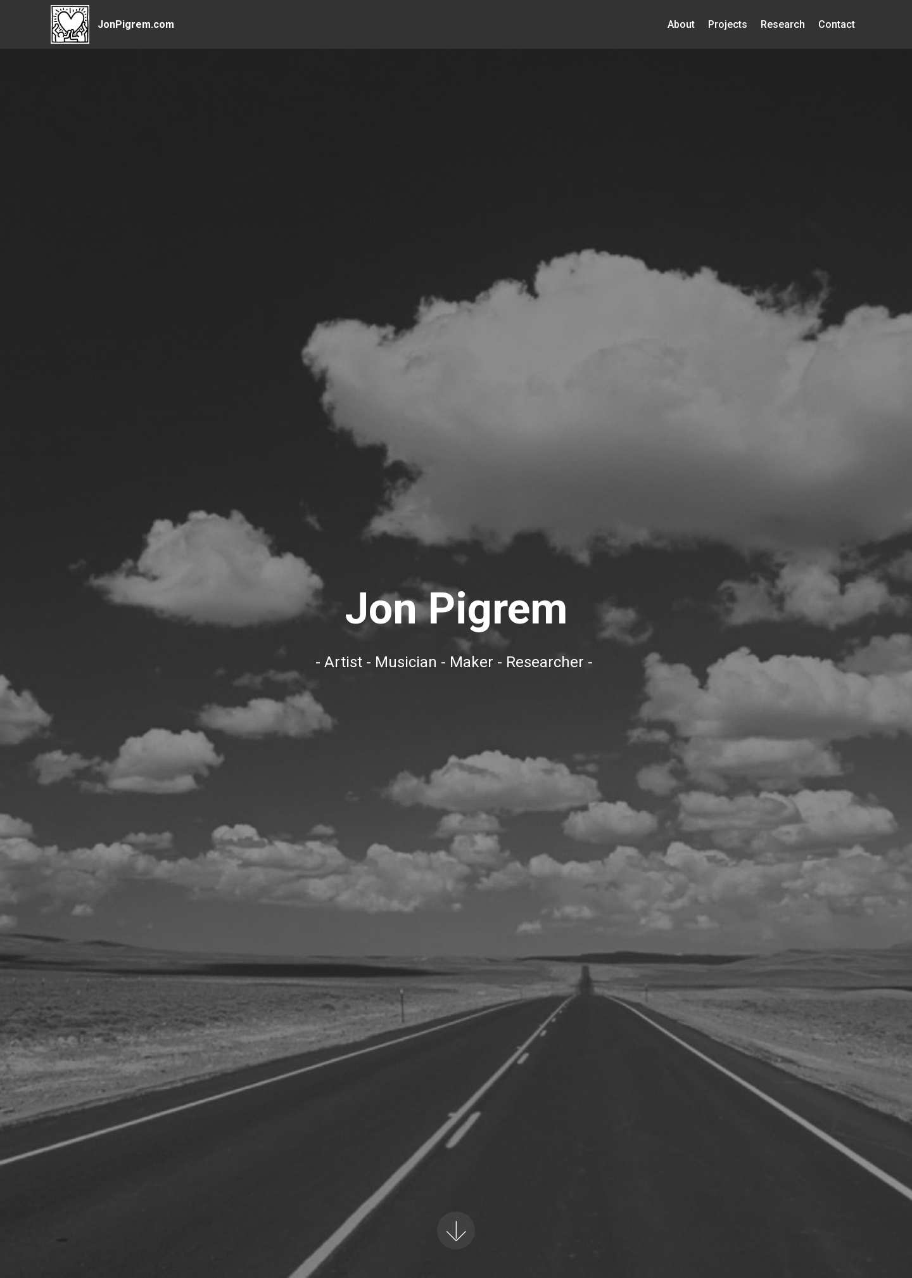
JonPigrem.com (136, 24)
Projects (727, 24)
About (681, 24)
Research (783, 24)
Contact (836, 24)
